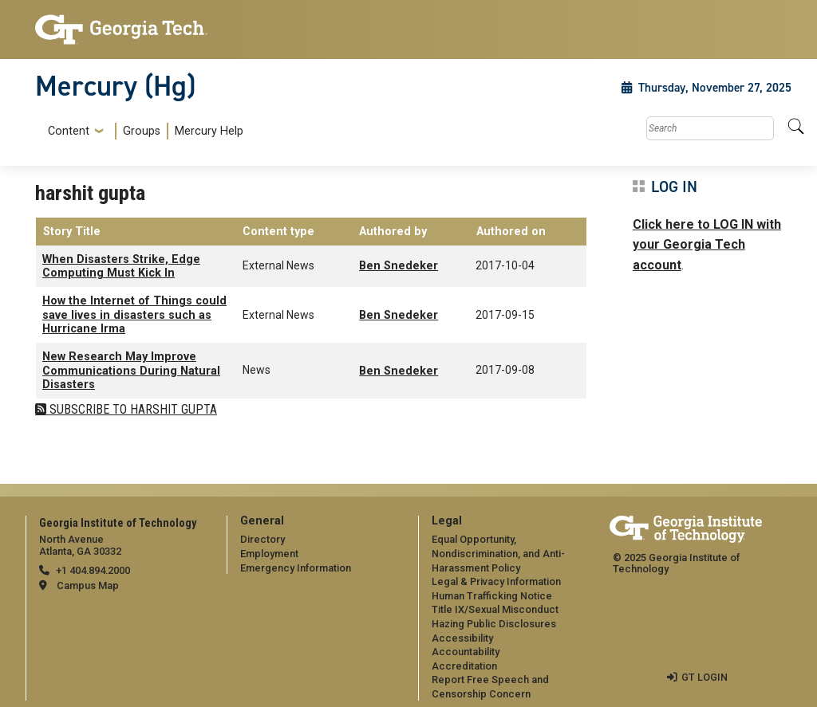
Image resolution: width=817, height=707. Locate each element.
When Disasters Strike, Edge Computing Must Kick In (121, 266)
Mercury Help (209, 131)
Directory (262, 539)
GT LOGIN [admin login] (704, 677)
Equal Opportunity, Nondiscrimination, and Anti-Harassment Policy (498, 553)
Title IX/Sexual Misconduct (495, 609)
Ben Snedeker (398, 266)
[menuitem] (142, 131)
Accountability (465, 652)
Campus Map (88, 585)
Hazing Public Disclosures (494, 624)
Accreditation (464, 666)
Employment (269, 554)
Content (68, 131)
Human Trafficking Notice (492, 596)
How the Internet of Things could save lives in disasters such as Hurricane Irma (134, 315)
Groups (141, 131)
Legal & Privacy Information (496, 581)
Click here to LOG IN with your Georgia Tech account (707, 245)
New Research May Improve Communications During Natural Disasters (131, 370)
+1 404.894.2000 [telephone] (93, 570)
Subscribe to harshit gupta (131, 409)
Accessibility (462, 638)
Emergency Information (295, 568)
